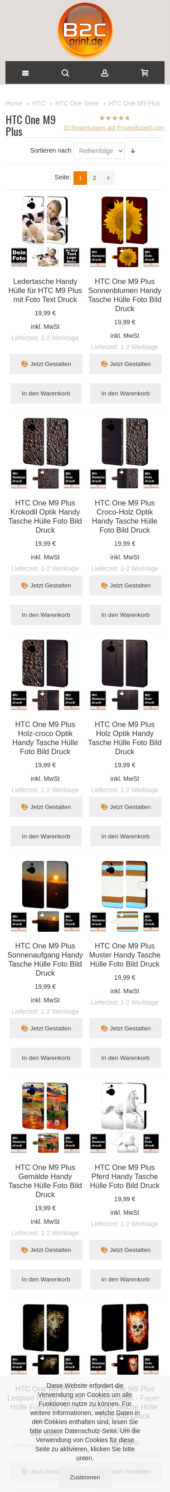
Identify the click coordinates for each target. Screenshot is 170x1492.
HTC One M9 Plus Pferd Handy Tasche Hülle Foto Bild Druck (125, 1176)
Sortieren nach (51, 150)
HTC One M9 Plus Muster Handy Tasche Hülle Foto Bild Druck (124, 955)
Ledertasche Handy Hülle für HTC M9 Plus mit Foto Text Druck (45, 290)
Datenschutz (82, 1430)
